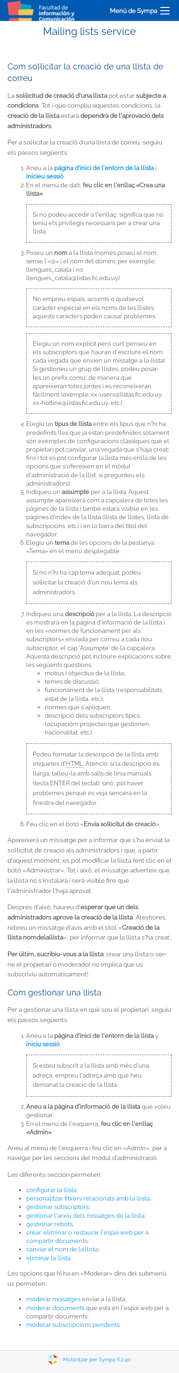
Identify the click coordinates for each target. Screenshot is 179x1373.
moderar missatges (53, 1299)
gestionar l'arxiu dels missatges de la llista (85, 1215)
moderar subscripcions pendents (73, 1324)
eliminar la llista (48, 1258)
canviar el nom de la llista (62, 1249)
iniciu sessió (43, 1044)
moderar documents (55, 1307)
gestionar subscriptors (57, 1206)
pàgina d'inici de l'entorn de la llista (104, 168)
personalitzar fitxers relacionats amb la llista (88, 1198)
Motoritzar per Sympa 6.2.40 (97, 1360)
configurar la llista (51, 1190)
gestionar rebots (49, 1224)
